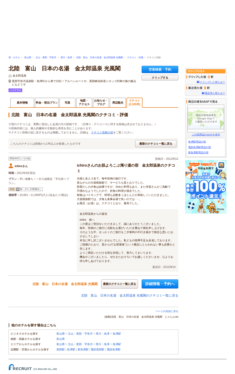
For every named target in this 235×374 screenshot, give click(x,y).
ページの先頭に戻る (167, 311)
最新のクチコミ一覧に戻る (155, 143)
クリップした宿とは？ (212, 82)
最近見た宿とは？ (215, 93)
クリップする (160, 77)
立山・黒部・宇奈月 (46, 57)
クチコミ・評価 (135, 57)
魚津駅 (117, 333)
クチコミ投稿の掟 (102, 132)
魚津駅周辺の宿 (197, 141)
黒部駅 (60, 349)
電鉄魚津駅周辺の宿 (199, 147)
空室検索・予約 (160, 69)
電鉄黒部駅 (97, 349)
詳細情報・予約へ (160, 284)
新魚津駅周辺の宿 (198, 152)
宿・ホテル (14, 57)
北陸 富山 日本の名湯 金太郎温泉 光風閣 (99, 57)
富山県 (27, 57)
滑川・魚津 (66, 57)
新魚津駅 (83, 349)
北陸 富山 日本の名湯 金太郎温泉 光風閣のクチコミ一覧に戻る (129, 295)
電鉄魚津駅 (113, 349)
